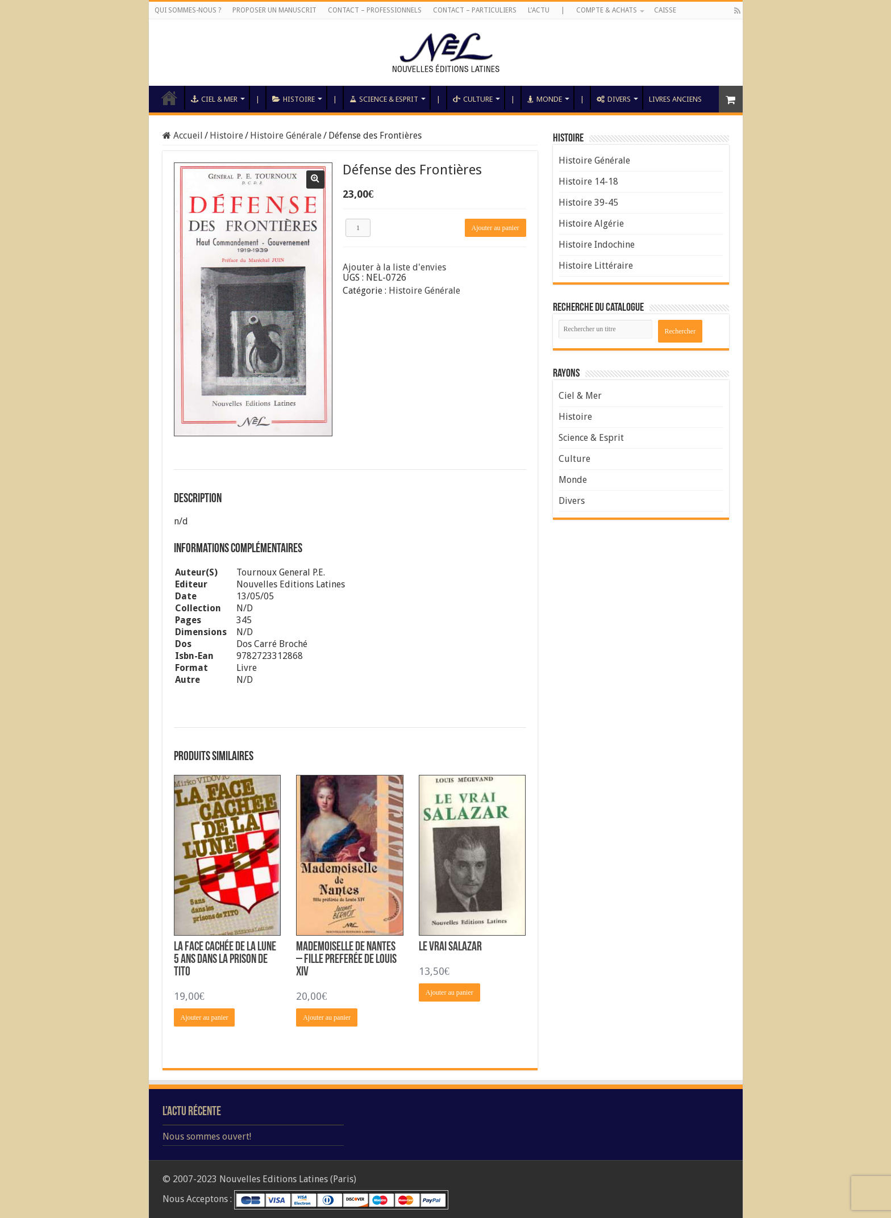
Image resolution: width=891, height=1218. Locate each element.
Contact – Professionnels (375, 10)
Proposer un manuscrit (274, 10)
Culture (473, 99)
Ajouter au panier (495, 228)
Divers (614, 99)
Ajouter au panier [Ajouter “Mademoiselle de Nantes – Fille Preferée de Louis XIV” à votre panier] (327, 1017)
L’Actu (538, 10)
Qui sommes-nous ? (188, 10)
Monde (544, 99)
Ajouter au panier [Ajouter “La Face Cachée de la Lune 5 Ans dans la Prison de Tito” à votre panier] (204, 1017)
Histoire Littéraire (596, 265)
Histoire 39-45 (588, 202)
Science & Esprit (383, 99)
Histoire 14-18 (588, 181)
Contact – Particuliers (475, 10)
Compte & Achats (606, 10)
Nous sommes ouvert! (207, 1136)
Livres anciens (675, 99)
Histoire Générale (286, 135)
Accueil (169, 98)
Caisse (665, 10)
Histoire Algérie (591, 223)
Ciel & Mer (214, 99)
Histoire (293, 99)
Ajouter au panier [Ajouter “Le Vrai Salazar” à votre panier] (449, 992)
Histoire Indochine (597, 244)
